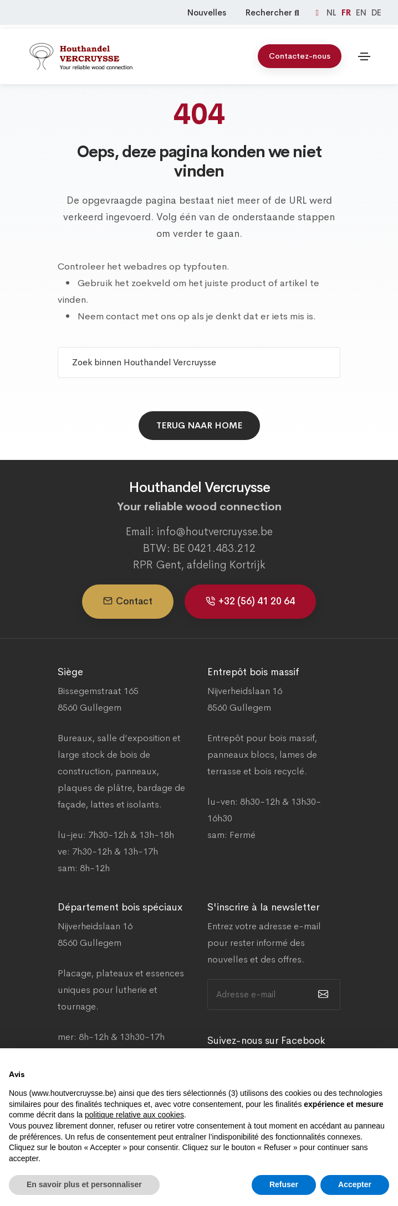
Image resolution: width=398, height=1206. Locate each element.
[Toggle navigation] (364, 52)
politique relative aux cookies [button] (134, 1114)
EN (362, 12)
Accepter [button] (354, 1184)
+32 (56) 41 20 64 (250, 601)
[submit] (321, 994)
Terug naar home (199, 425)
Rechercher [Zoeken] (274, 12)
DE (376, 12)
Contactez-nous (299, 52)
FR (347, 12)
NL (332, 12)
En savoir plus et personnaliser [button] (84, 1184)
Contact (127, 601)
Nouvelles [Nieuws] (206, 12)
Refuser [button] (283, 1184)
